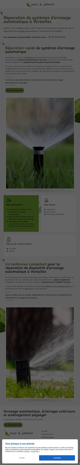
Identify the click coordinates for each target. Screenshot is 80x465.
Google (26, 451)
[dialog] (40, 451)
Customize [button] (22, 458)
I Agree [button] (57, 458)
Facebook (34, 451)
